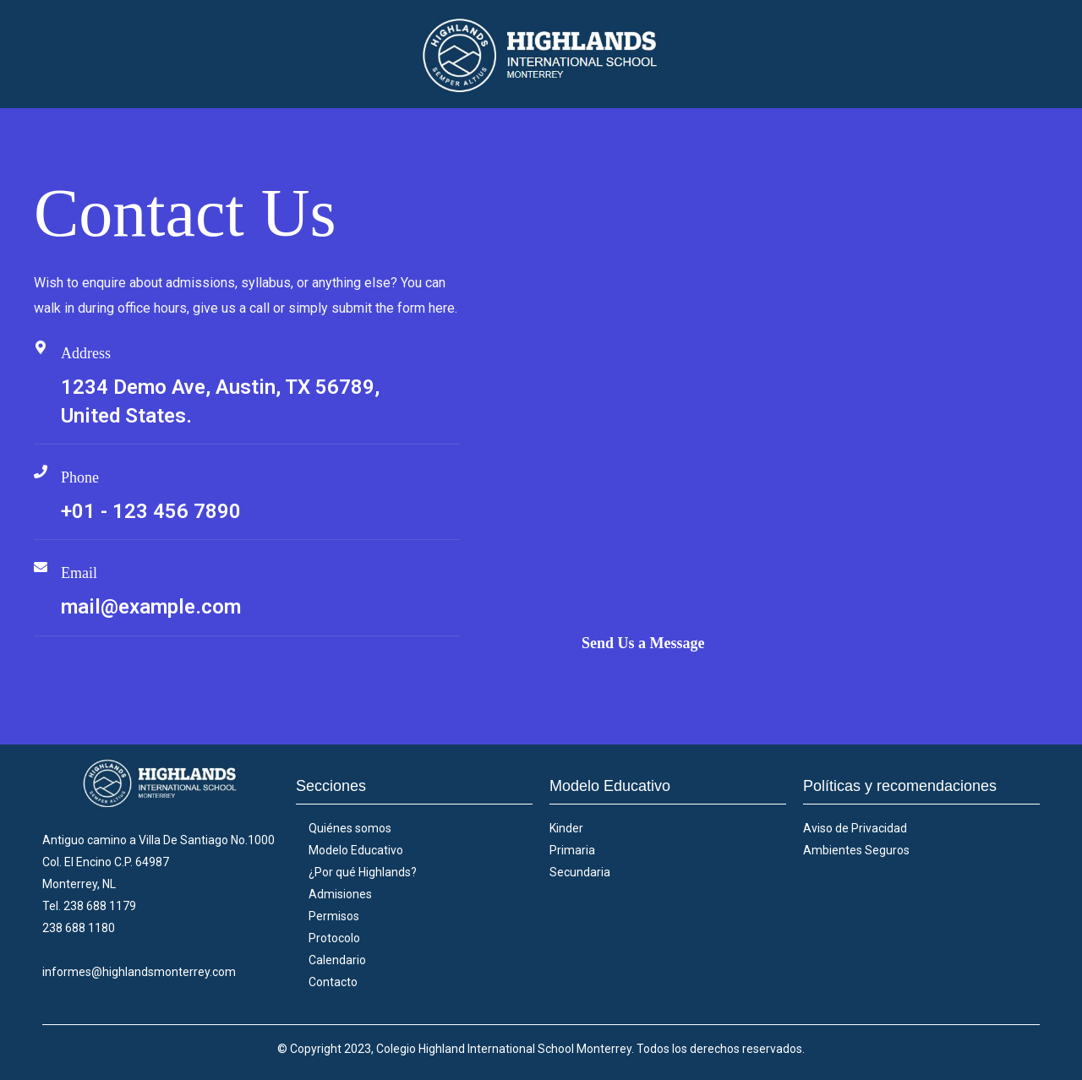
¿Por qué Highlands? (363, 872)
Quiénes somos (350, 828)
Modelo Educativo (356, 850)
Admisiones (340, 894)
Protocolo (334, 938)
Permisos (334, 916)
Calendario (337, 960)
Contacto (333, 982)
